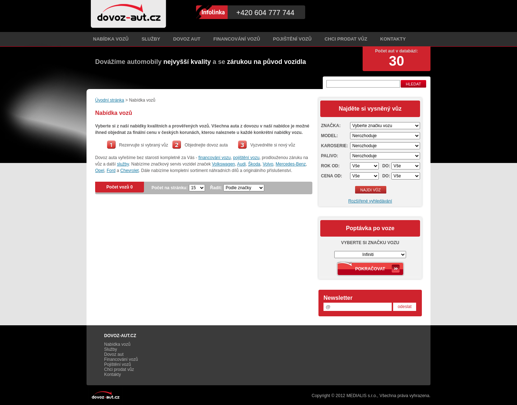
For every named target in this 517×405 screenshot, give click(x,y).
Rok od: (330, 165)
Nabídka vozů (111, 39)
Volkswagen (223, 164)
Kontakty (393, 39)
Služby (150, 39)
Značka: (331, 125)
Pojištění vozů (292, 39)
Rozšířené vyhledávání (370, 201)
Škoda (254, 164)
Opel (99, 170)
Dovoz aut (186, 39)
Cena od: (331, 175)
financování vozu (214, 157)
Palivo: (329, 155)
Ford (111, 170)
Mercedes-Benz (291, 164)
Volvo (268, 164)
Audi (241, 164)
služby (123, 164)
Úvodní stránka (109, 100)
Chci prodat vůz (346, 39)
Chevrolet (129, 170)
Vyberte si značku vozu (370, 242)
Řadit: (216, 187)
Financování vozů (236, 39)
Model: (329, 135)
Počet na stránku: (170, 187)
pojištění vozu (246, 157)
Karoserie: (334, 145)
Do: (386, 165)
